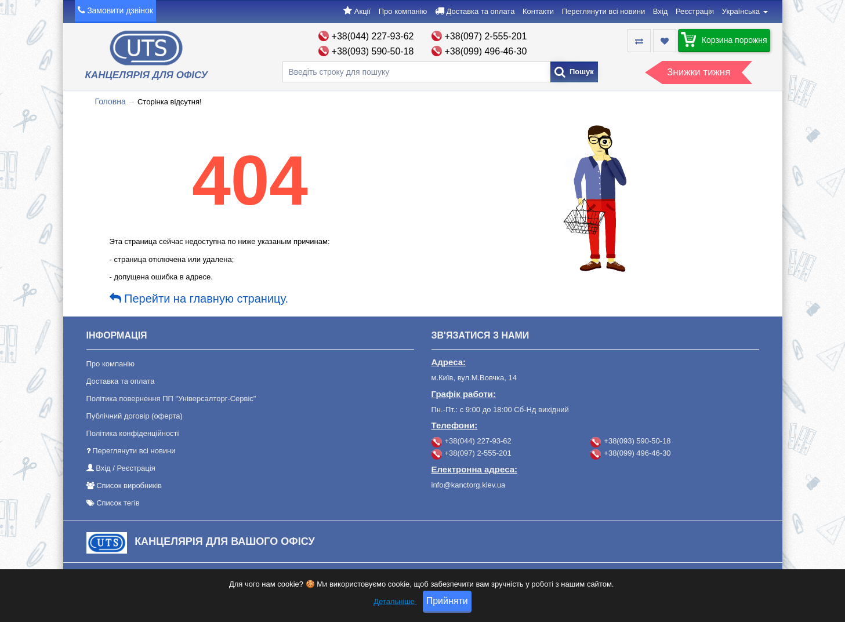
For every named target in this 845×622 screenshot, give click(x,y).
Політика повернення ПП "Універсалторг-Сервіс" (171, 398)
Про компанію (403, 11)
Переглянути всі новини (603, 11)
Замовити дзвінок (120, 10)
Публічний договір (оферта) (134, 416)
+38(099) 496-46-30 (486, 51)
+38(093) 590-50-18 (373, 51)
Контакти (538, 11)
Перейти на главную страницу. (199, 298)
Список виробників (129, 485)
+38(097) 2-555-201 (486, 36)
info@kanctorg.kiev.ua (468, 485)
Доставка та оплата (480, 11)
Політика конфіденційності (132, 433)
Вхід (660, 11)
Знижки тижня (698, 72)
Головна (110, 101)
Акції (362, 11)
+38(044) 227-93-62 (373, 36)
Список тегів (117, 503)
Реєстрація (695, 11)
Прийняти (447, 605)
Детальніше (394, 605)
